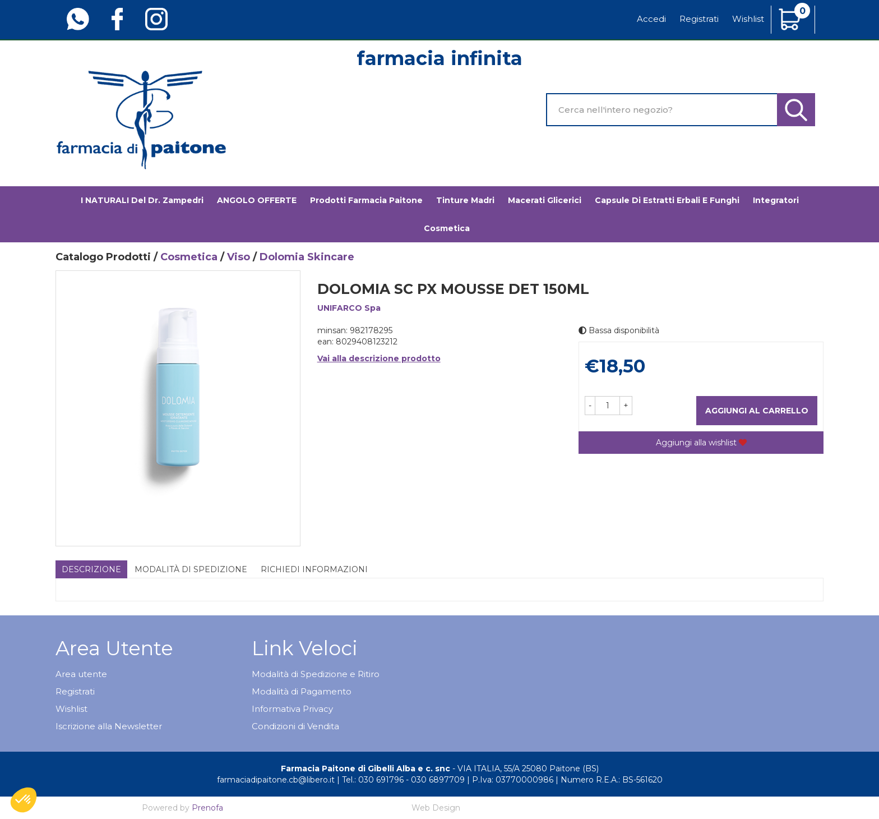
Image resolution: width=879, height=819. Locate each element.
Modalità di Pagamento (301, 691)
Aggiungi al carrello (756, 411)
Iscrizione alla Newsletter (108, 726)
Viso (238, 257)
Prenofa (207, 808)
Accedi (651, 18)
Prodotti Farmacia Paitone (366, 200)
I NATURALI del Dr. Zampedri (142, 200)
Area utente (81, 674)
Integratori (776, 200)
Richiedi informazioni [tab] (314, 569)
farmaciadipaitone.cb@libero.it (276, 780)
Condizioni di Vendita (295, 726)
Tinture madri (465, 200)
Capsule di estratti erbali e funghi (667, 200)
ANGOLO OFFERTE (257, 200)
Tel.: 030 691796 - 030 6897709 (403, 780)
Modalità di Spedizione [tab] (191, 569)
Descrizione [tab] (91, 569)
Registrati (699, 18)
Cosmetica (447, 228)
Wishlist (748, 18)
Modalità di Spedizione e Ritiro (316, 674)
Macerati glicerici (544, 200)
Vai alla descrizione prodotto (379, 358)
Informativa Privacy (292, 708)
